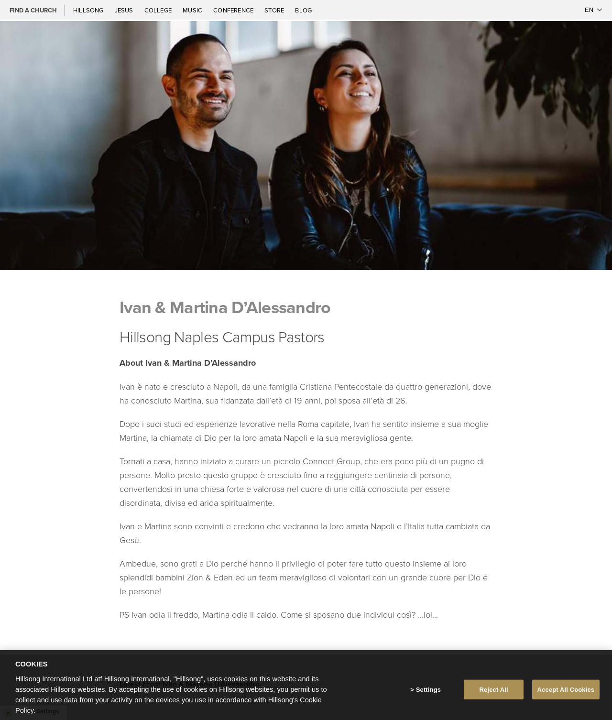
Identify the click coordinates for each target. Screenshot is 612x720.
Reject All (494, 692)
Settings (428, 692)
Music (193, 10)
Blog (303, 10)
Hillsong (89, 10)
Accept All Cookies (566, 692)
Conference (234, 10)
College (158, 10)
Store (274, 10)
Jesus (125, 10)
